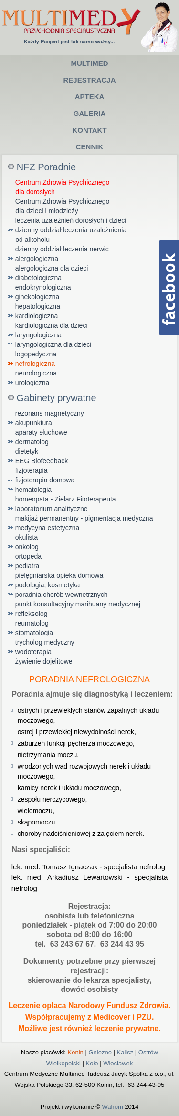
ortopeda (28, 556)
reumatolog (32, 623)
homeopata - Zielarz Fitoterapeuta (65, 499)
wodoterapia (33, 652)
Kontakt (89, 130)
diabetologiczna (38, 278)
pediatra (27, 566)
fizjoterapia (31, 470)
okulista (26, 537)
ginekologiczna (37, 297)
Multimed (89, 63)
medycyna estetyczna (47, 528)
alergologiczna (36, 258)
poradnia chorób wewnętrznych (61, 594)
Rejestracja (89, 80)
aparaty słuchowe (41, 432)
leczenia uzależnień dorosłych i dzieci (70, 220)
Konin (76, 1052)
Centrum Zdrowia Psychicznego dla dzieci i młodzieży (59, 206)
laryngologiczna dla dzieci (53, 344)
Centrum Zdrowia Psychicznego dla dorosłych (59, 187)
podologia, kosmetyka (47, 585)
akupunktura (33, 423)
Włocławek (118, 1063)
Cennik (90, 147)
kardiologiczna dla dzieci (51, 325)
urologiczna (32, 382)
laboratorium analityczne (51, 508)
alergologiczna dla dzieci (51, 268)
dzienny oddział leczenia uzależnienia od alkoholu (67, 234)
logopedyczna (35, 354)
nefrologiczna (35, 363)
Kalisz (124, 1052)
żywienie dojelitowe (44, 661)
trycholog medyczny (44, 642)
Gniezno (99, 1052)
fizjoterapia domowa (45, 480)
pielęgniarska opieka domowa (59, 575)
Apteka (90, 97)
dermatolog (32, 442)
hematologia (33, 489)
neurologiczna (36, 373)
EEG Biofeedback (41, 461)
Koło (92, 1063)
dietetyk (26, 451)
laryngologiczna (38, 335)
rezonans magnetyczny (49, 413)
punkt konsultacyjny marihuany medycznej (77, 604)
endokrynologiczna (43, 287)
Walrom (112, 1106)
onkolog (27, 547)
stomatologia (34, 632)
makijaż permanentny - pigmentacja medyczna (84, 518)
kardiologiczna (36, 316)
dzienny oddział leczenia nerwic (62, 249)
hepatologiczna (37, 306)
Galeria (90, 113)
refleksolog (31, 613)
